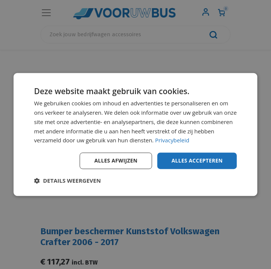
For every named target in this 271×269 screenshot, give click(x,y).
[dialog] (135, 134)
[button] (67, 181)
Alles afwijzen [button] (115, 160)
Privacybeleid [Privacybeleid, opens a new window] (172, 140)
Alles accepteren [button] (197, 160)
